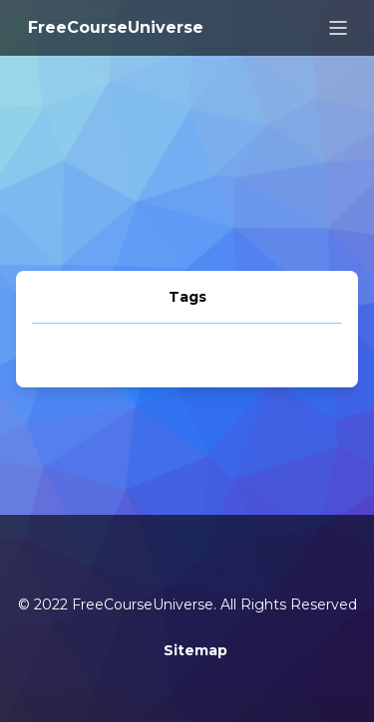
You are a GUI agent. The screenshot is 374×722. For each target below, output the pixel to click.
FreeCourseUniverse (115, 27)
